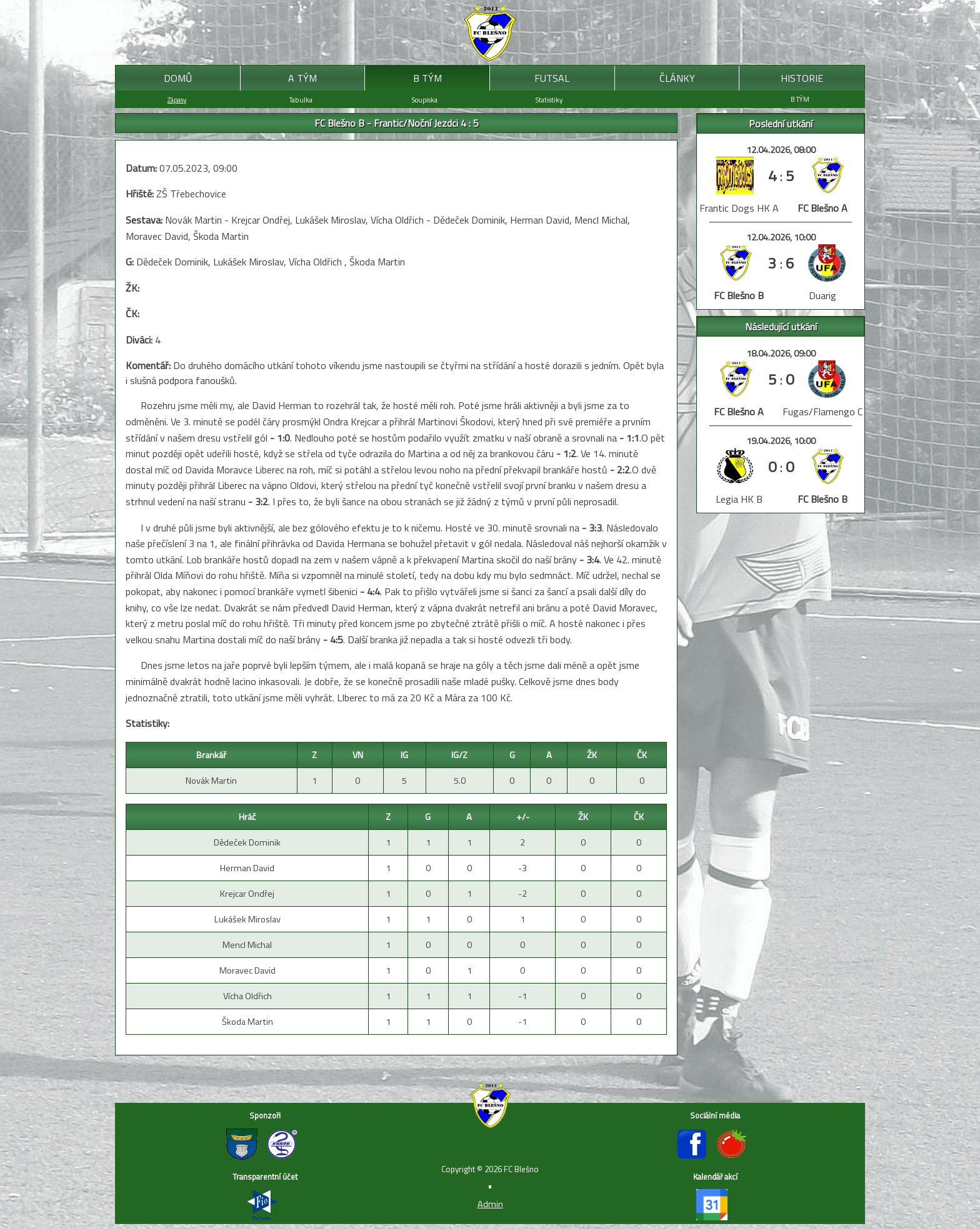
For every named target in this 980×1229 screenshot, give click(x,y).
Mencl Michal (247, 945)
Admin (490, 1204)
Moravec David (247, 970)
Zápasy (177, 99)
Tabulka (300, 99)
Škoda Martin (247, 1022)
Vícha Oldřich (247, 996)
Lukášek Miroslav (247, 919)
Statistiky (549, 99)
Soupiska (425, 99)
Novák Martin (211, 780)
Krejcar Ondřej (247, 894)
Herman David (247, 868)
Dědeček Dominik (247, 842)
